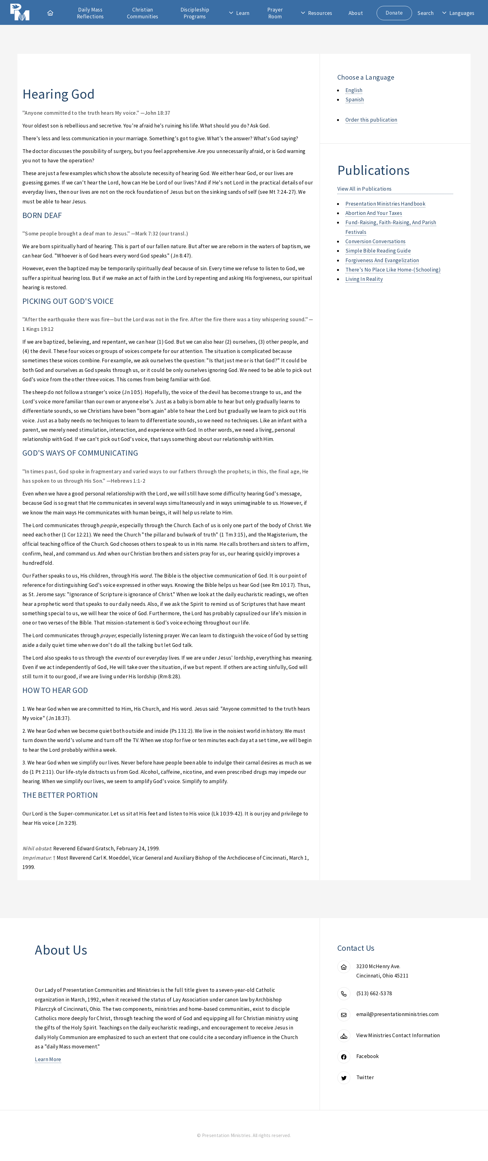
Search (425, 13)
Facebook (367, 1056)
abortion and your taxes (373, 213)
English (353, 90)
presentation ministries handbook (385, 203)
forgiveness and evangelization (382, 260)
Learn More (48, 1059)
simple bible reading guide (378, 250)
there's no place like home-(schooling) (393, 269)
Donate (394, 12)
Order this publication (371, 119)
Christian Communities (142, 13)
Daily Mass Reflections (90, 13)
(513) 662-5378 (374, 993)
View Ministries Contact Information (398, 1035)
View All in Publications (364, 188)
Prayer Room (275, 13)
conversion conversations (375, 241)
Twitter (365, 1077)
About (356, 13)
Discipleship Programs (195, 13)
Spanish (354, 99)
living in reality (364, 279)
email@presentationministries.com (397, 1014)
